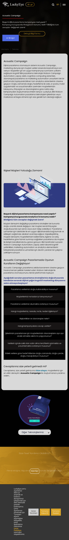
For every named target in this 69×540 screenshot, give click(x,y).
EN (58, 5)
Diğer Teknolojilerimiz (34, 432)
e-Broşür (10, 38)
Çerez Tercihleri (33, 512)
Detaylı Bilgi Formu (32, 34)
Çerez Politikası (17, 529)
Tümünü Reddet (55, 512)
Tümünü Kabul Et (44, 512)
